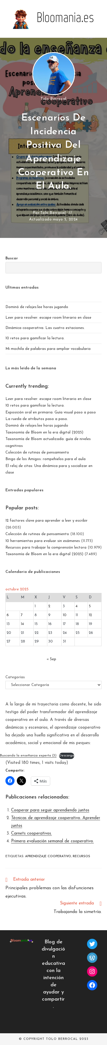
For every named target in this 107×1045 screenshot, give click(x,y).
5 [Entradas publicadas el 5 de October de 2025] (90, 606)
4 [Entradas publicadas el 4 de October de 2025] (77, 606)
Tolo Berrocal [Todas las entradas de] (53, 99)
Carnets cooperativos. (31, 833)
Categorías (15, 677)
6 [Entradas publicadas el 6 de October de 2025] (8, 615)
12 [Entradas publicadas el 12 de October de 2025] (90, 615)
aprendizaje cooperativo (48, 856)
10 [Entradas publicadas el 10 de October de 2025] (64, 615)
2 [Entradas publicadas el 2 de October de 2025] (49, 606)
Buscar (11, 258)
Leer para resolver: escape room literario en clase (48, 318)
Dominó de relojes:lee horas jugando (36, 307)
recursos (81, 856)
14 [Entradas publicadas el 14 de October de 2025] (22, 624)
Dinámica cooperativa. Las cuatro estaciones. (45, 328)
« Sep (51, 659)
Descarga (66, 755)
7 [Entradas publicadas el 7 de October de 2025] (22, 615)
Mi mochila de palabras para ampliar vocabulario (48, 349)
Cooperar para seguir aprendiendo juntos (50, 810)
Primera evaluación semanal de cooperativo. (52, 841)
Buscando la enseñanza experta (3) (28, 755)
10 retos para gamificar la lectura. (34, 338)
